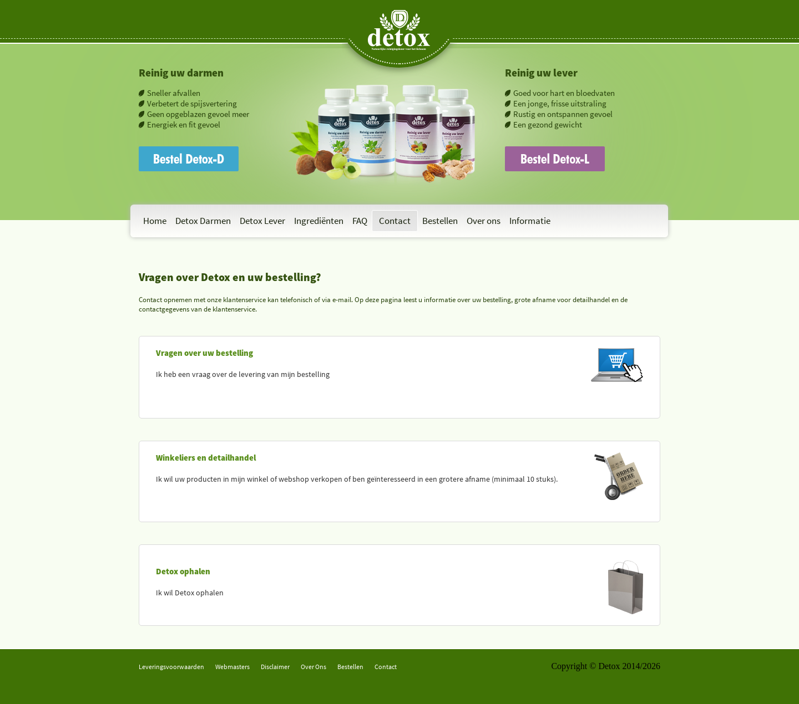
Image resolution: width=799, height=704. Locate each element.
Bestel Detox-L (532, 151)
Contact (395, 221)
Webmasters (232, 666)
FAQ (359, 221)
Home (154, 221)
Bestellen (440, 221)
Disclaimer (275, 666)
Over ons (483, 221)
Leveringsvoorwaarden (171, 666)
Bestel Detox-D (166, 151)
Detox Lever (262, 221)
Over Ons (313, 666)
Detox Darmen (203, 221)
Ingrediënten (318, 221)
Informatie (529, 221)
